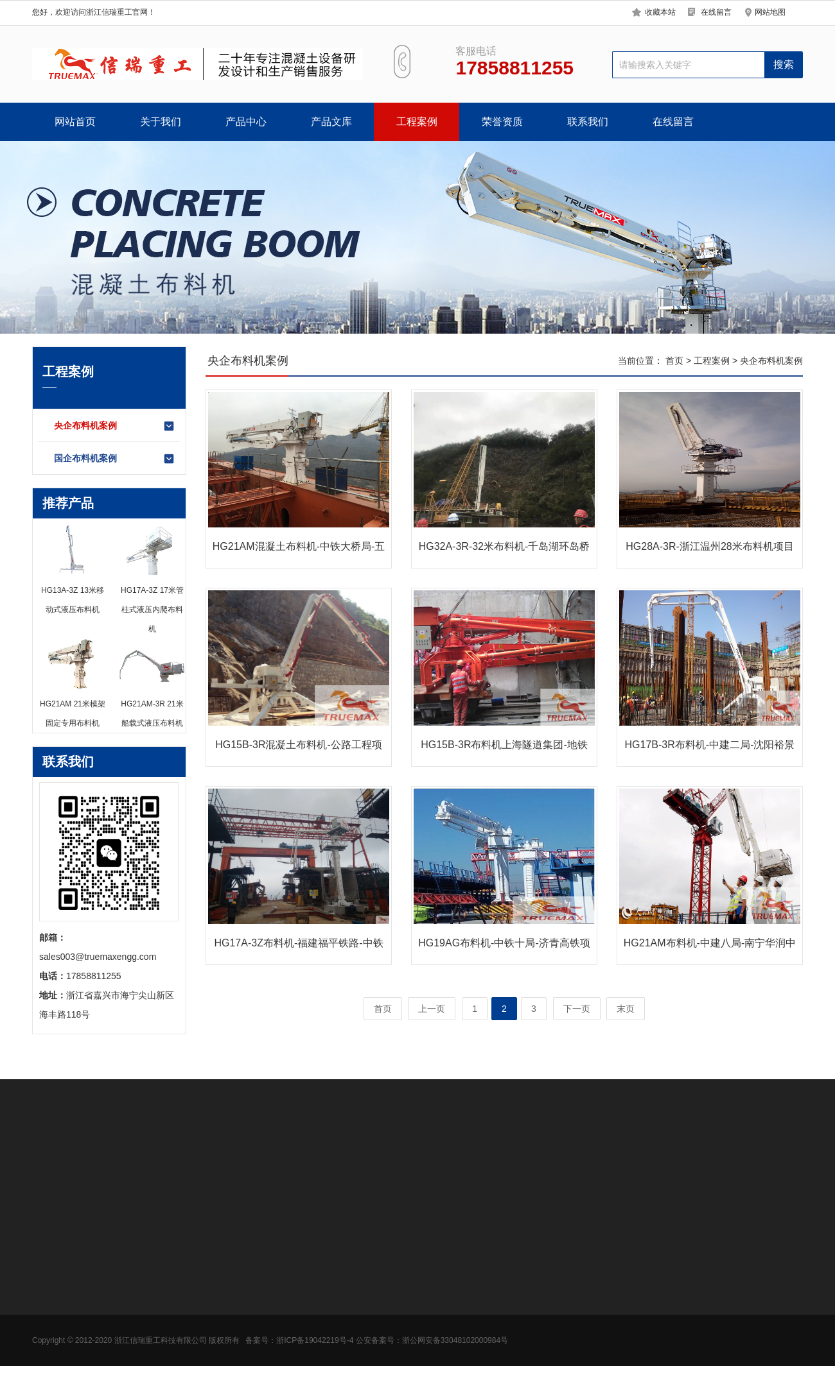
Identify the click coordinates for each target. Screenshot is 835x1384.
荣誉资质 (502, 121)
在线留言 (716, 12)
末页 (626, 1009)
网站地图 (770, 12)
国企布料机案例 (114, 458)
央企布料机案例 (114, 426)
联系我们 (587, 121)
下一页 (576, 1009)
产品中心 (246, 121)
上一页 (431, 1009)
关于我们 (160, 121)
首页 (674, 360)
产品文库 (331, 121)
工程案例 (416, 121)
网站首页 (75, 121)
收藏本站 (660, 12)
